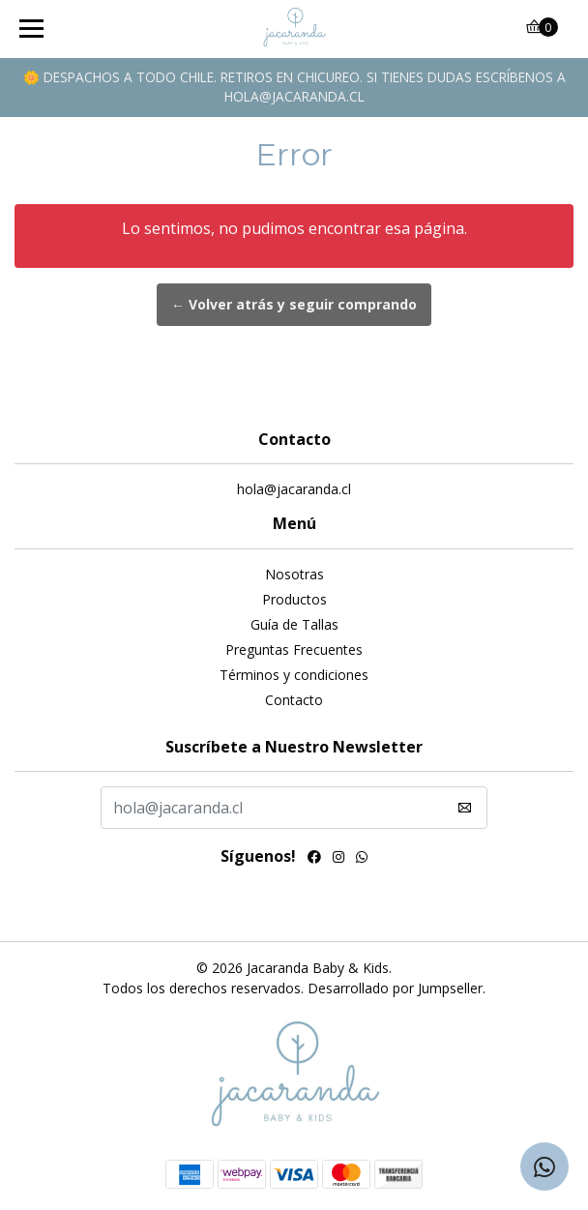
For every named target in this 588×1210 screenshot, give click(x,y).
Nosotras (294, 574)
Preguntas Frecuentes (294, 649)
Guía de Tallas (294, 624)
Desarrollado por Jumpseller (395, 988)
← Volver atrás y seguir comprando (294, 304)
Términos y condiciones (294, 674)
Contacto (294, 700)
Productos (294, 599)
